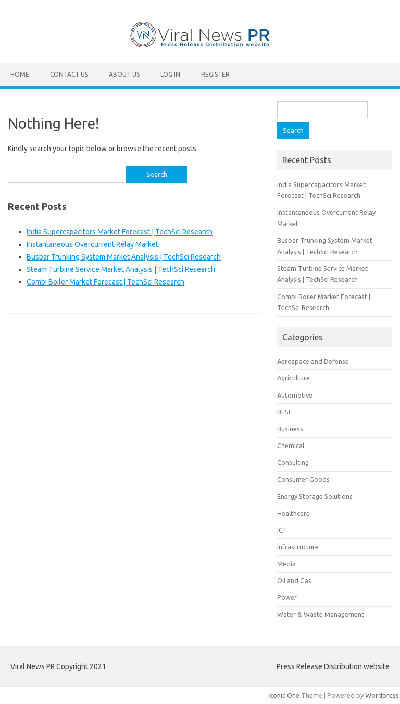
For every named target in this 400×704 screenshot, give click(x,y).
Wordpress (382, 695)
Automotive (294, 395)
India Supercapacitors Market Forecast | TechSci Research (120, 232)
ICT (282, 530)
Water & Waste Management (320, 614)
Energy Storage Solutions (315, 496)
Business (290, 429)
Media (286, 563)
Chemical (290, 445)
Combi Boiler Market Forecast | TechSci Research (105, 282)
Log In (170, 74)
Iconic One (283, 695)
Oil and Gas (294, 580)
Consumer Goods (303, 479)
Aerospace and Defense (313, 361)
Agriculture (293, 377)
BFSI (283, 411)
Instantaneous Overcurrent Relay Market (92, 244)
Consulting (293, 462)
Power (287, 597)
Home (19, 74)
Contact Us (69, 74)
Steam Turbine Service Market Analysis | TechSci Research (121, 269)
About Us (124, 74)
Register (215, 74)
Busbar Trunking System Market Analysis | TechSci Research (124, 257)
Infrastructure (298, 546)
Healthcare (293, 513)
